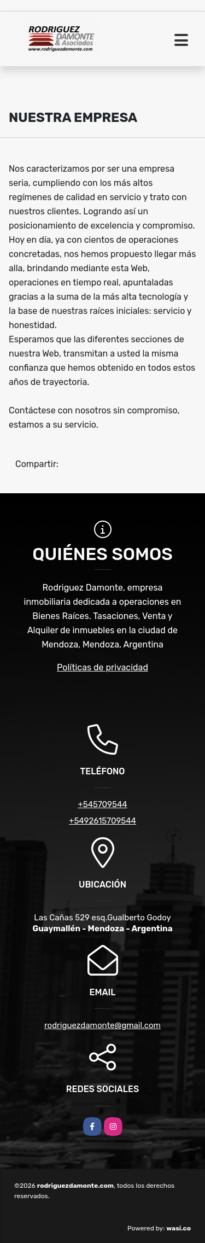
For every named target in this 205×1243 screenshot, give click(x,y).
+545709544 (102, 804)
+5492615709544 (102, 821)
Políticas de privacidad (102, 667)
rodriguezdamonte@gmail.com (102, 1025)
